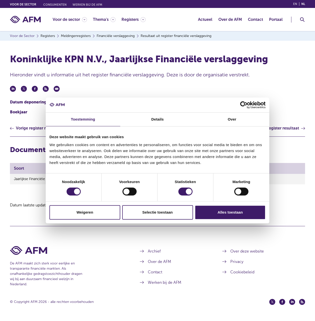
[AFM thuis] (25, 19)
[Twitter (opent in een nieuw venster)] (272, 302)
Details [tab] (157, 119)
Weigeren (85, 212)
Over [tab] (232, 119)
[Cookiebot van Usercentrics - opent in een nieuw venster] (244, 105)
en (295, 4)
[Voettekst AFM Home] (67, 250)
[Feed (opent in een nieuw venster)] (302, 302)
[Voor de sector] (70, 19)
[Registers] (133, 19)
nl (303, 4)
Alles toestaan (230, 212)
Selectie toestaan (157, 212)
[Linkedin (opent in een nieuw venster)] (292, 302)
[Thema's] (104, 19)
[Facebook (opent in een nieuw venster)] (282, 302)
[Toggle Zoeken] (302, 20)
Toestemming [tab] (83, 119)
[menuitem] (73, 19)
